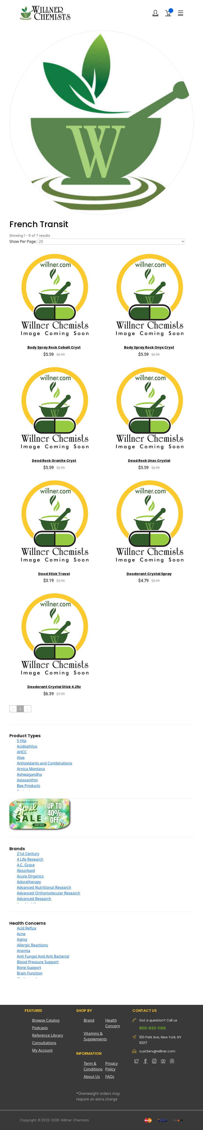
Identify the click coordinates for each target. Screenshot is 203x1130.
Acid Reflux (26, 928)
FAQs (109, 1076)
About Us (92, 1076)
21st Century (28, 853)
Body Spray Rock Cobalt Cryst (54, 347)
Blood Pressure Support (38, 962)
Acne (21, 933)
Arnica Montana (31, 768)
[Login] (155, 13)
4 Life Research (30, 859)
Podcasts (40, 1027)
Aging (22, 939)
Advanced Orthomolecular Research (48, 893)
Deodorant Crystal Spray (149, 573)
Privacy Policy (111, 1066)
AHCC (22, 752)
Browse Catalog (46, 1020)
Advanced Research (34, 898)
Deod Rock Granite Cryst (54, 460)
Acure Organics (30, 876)
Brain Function (29, 973)
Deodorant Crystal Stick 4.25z (54, 686)
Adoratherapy (29, 881)
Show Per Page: (23, 241)
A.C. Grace (26, 864)
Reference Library (47, 1035)
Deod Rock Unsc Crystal (149, 460)
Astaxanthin (27, 780)
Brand (89, 1020)
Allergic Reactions (32, 945)
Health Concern (112, 1023)
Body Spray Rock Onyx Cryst (149, 347)
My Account (42, 1050)
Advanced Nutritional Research (44, 887)
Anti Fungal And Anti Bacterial (43, 956)
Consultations (44, 1042)
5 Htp (21, 740)
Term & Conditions (93, 1066)
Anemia (23, 950)
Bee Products (28, 785)
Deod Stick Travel (54, 573)
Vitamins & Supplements (94, 1036)
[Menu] (180, 12)
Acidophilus (27, 746)
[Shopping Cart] (168, 13)
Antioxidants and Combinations (44, 763)
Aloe (21, 757)
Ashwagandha (29, 774)
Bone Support (29, 967)
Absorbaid (26, 870)
